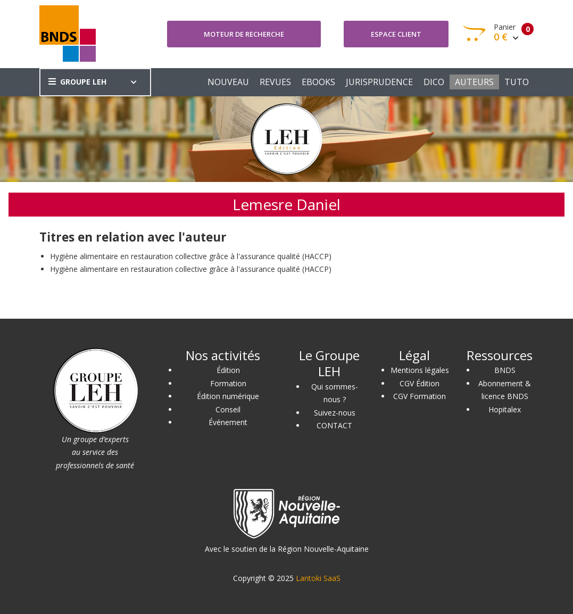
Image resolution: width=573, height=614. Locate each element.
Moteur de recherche (244, 34)
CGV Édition (419, 383)
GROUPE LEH (77, 82)
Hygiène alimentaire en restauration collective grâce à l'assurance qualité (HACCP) (190, 256)
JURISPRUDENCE (379, 82)
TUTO (516, 82)
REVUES (275, 82)
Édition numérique (228, 396)
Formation (228, 383)
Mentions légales (420, 370)
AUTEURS (474, 82)
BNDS (505, 370)
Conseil (227, 409)
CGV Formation (419, 396)
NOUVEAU (228, 82)
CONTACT (334, 425)
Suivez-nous (334, 413)
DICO (433, 82)
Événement (228, 422)
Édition (228, 370)
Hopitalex (504, 409)
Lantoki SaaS (318, 578)
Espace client (396, 34)
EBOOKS (318, 82)
